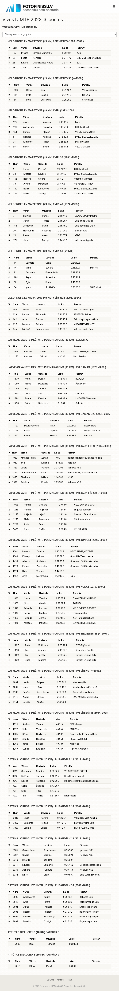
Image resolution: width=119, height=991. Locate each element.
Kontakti (60, 980)
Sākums (50, 980)
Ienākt (69, 980)
